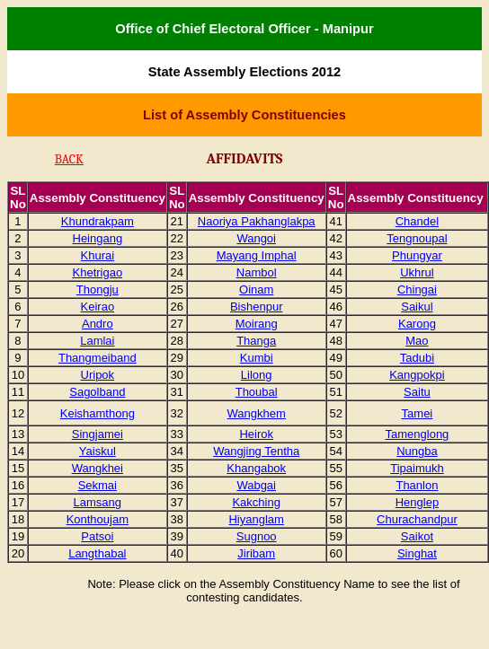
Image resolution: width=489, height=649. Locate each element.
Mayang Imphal (257, 255)
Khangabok (256, 468)
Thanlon (417, 485)
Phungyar (417, 255)
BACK (69, 159)
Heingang (98, 238)
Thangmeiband (97, 357)
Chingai (417, 289)
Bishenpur (256, 306)
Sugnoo (256, 536)
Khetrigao (98, 272)
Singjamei (97, 434)
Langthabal (97, 553)
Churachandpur (417, 519)
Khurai (98, 255)
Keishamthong (97, 413)
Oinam (256, 289)
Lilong (256, 375)
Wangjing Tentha (256, 451)
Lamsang (97, 502)
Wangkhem (256, 413)
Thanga (256, 340)
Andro (97, 323)
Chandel (417, 221)
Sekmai (97, 485)
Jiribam (256, 553)
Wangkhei (97, 468)
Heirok (256, 434)
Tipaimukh (416, 468)
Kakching (256, 502)
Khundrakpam (97, 221)
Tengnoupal (417, 238)
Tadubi (417, 357)
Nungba (417, 451)
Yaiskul (97, 451)
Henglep (417, 502)
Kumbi (256, 357)
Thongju (97, 289)
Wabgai (256, 485)
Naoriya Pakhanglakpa (257, 221)
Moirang (257, 323)
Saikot (417, 536)
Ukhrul (417, 272)
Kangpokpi (416, 375)
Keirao (98, 306)
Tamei (417, 413)
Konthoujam (98, 519)
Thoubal (257, 392)
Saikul (416, 306)
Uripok (98, 375)
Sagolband (97, 392)
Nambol (256, 272)
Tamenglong (417, 434)
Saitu (417, 392)
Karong (417, 323)
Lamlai (97, 340)
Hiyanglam (255, 519)
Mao (416, 340)
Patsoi (97, 536)
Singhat (417, 553)
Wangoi (256, 238)
